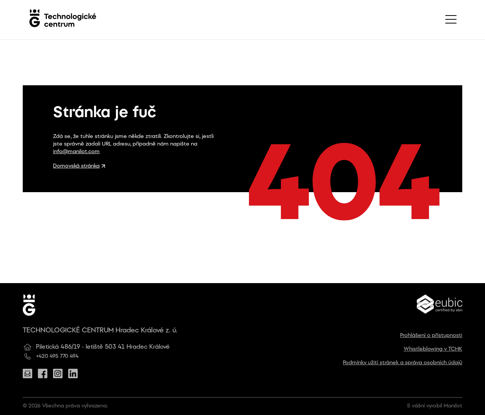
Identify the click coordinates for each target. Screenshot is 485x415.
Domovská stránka (79, 166)
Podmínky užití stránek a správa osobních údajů (402, 362)
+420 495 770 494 (57, 356)
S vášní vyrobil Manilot (434, 406)
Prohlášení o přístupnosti (431, 335)
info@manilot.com (76, 151)
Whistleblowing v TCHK (433, 349)
